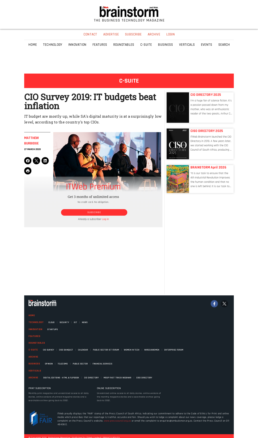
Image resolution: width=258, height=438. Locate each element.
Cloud (51, 322)
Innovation (35, 329)
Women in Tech (131, 350)
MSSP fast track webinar (117, 377)
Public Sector (80, 363)
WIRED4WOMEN (151, 350)
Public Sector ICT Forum (106, 350)
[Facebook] (214, 303)
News (85, 322)
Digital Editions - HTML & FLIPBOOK (61, 377)
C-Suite (33, 349)
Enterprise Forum (173, 350)
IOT (75, 322)
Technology (36, 322)
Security (64, 322)
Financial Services (102, 363)
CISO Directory (144, 377)
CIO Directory (91, 377)
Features (34, 336)
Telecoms (63, 363)
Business (34, 363)
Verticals (35, 370)
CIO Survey (48, 350)
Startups (52, 329)
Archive (33, 356)
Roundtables (37, 343)
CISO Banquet (66, 350)
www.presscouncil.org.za (117, 420)
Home (32, 315)
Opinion (49, 363)
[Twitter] (224, 303)
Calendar (83, 350)
